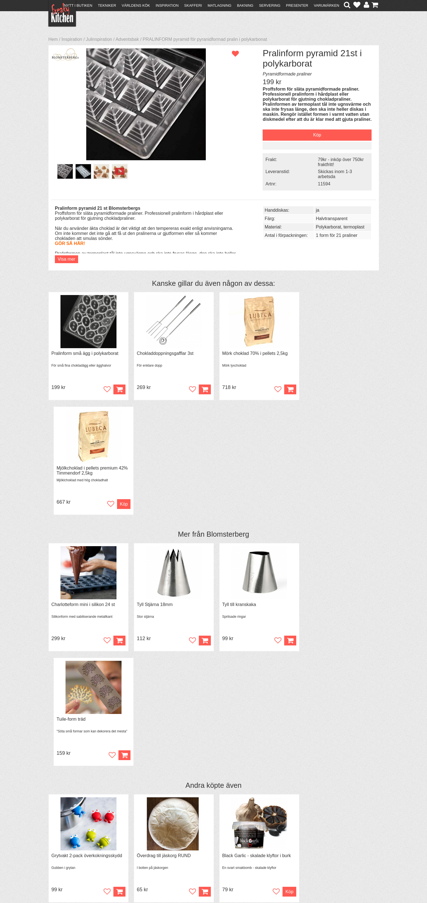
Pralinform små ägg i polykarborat (85, 352)
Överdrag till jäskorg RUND (162, 626)
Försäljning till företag (72, 847)
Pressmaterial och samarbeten (223, 837)
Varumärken (326, 5)
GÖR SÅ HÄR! (70, 243)
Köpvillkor (61, 837)
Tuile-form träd (317, 489)
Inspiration (167, 5)
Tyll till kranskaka (236, 489)
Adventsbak (127, 39)
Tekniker (107, 5)
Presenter (297, 5)
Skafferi (193, 5)
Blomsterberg (228, 419)
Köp (118, 662)
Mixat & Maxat (145, 842)
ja (313, 209)
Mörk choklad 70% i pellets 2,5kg (251, 352)
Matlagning (219, 5)
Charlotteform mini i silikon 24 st (83, 489)
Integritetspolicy (66, 852)
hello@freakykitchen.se (192, 884)
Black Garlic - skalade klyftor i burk (253, 626)
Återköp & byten (67, 842)
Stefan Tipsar (144, 847)
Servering (269, 5)
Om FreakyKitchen (211, 832)
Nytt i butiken (78, 5)
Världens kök (136, 5)
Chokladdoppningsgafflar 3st (163, 352)
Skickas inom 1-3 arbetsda (331, 174)
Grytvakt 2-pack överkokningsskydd (87, 626)
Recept (138, 832)
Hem (53, 39)
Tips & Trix (141, 837)
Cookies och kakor (211, 842)
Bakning (245, 5)
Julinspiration (99, 39)
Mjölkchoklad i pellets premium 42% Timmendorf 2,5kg (338, 355)
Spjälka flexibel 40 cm (324, 626)
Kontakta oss (64, 832)
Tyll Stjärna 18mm (153, 489)
